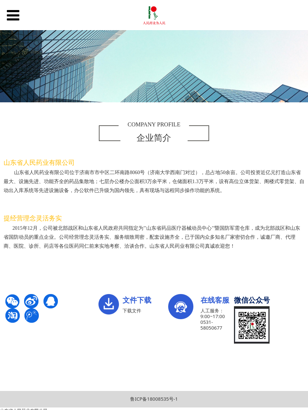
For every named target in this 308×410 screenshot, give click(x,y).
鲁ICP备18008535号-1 (154, 399)
